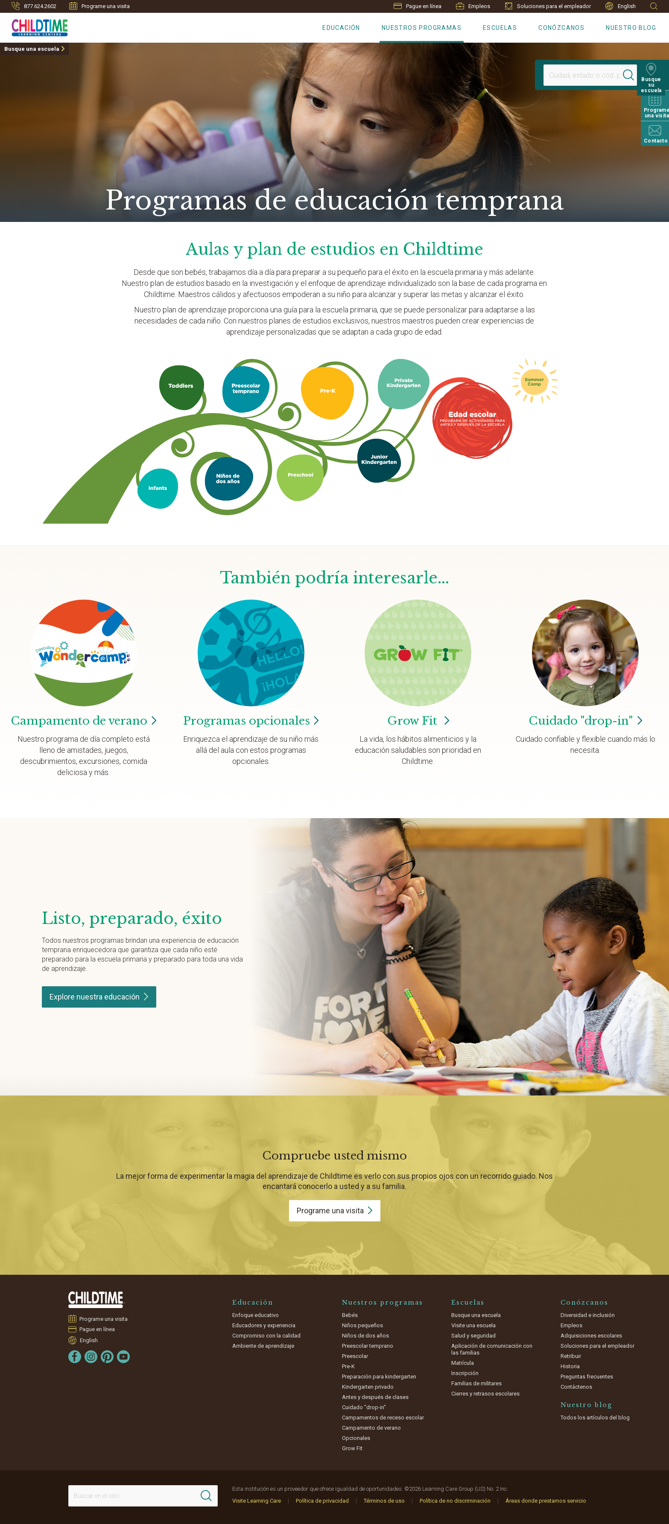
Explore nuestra (99, 996)
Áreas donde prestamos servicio (545, 1501)
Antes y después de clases (375, 1397)
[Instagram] (91, 1356)
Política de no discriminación (455, 1501)
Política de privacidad (322, 1501)
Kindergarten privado (368, 1387)
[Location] (582, 75)
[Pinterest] (107, 1356)
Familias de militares (476, 1383)
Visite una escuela (473, 1325)
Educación (341, 27)
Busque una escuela (31, 49)
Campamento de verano (371, 1428)
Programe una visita (99, 6)
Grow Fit (418, 721)
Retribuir (571, 1356)
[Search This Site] (143, 1496)
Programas (251, 721)
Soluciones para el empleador (548, 6)
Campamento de (83, 721)
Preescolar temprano (367, 1346)
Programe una (335, 1210)
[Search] (632, 75)
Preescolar (355, 1356)
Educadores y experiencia (263, 1325)
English (620, 6)
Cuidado (585, 721)
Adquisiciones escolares (591, 1335)
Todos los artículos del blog (595, 1417)
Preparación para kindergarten (379, 1376)
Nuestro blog (631, 27)
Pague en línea (417, 6)
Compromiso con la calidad (266, 1335)
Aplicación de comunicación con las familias (491, 1349)
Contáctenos (576, 1387)
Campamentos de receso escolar (383, 1417)
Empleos (473, 6)
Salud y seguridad (473, 1335)
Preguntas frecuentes (587, 1376)
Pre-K (348, 1366)
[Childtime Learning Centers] (34, 26)
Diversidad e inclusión (588, 1315)
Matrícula (462, 1363)
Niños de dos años (365, 1335)
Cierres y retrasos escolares (485, 1393)
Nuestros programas (422, 27)
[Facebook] (74, 1356)
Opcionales (356, 1438)
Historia (570, 1366)
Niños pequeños (362, 1325)
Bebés (350, 1315)
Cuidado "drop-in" (364, 1407)
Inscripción (465, 1373)
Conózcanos (561, 27)
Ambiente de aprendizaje (263, 1346)
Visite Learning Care (256, 1501)
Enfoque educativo (255, 1315)
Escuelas (500, 27)
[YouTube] (123, 1356)
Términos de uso (384, 1501)
